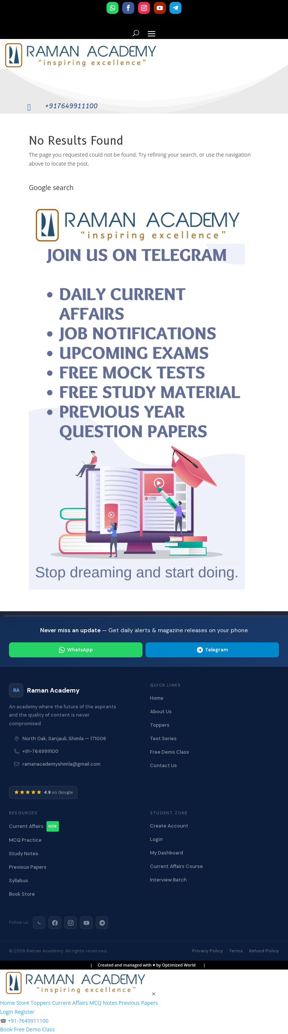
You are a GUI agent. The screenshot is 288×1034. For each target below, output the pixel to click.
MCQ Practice (25, 840)
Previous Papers (27, 867)
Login (156, 839)
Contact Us (163, 765)
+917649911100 (71, 106)
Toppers (160, 725)
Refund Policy (264, 951)
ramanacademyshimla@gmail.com (61, 764)
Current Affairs (34, 826)
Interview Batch (168, 880)
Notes (110, 1002)
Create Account (169, 826)
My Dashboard (166, 853)
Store (22, 1002)
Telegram (212, 649)
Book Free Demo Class (27, 1029)
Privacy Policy (207, 951)
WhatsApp (76, 649)
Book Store (22, 894)
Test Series (163, 738)
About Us (161, 711)
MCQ (95, 1002)
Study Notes (23, 853)
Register (24, 1011)
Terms (236, 951)
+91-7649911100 (40, 751)
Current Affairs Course (176, 866)
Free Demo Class (169, 752)
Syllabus (18, 880)
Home (157, 698)
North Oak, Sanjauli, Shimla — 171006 (64, 738)
